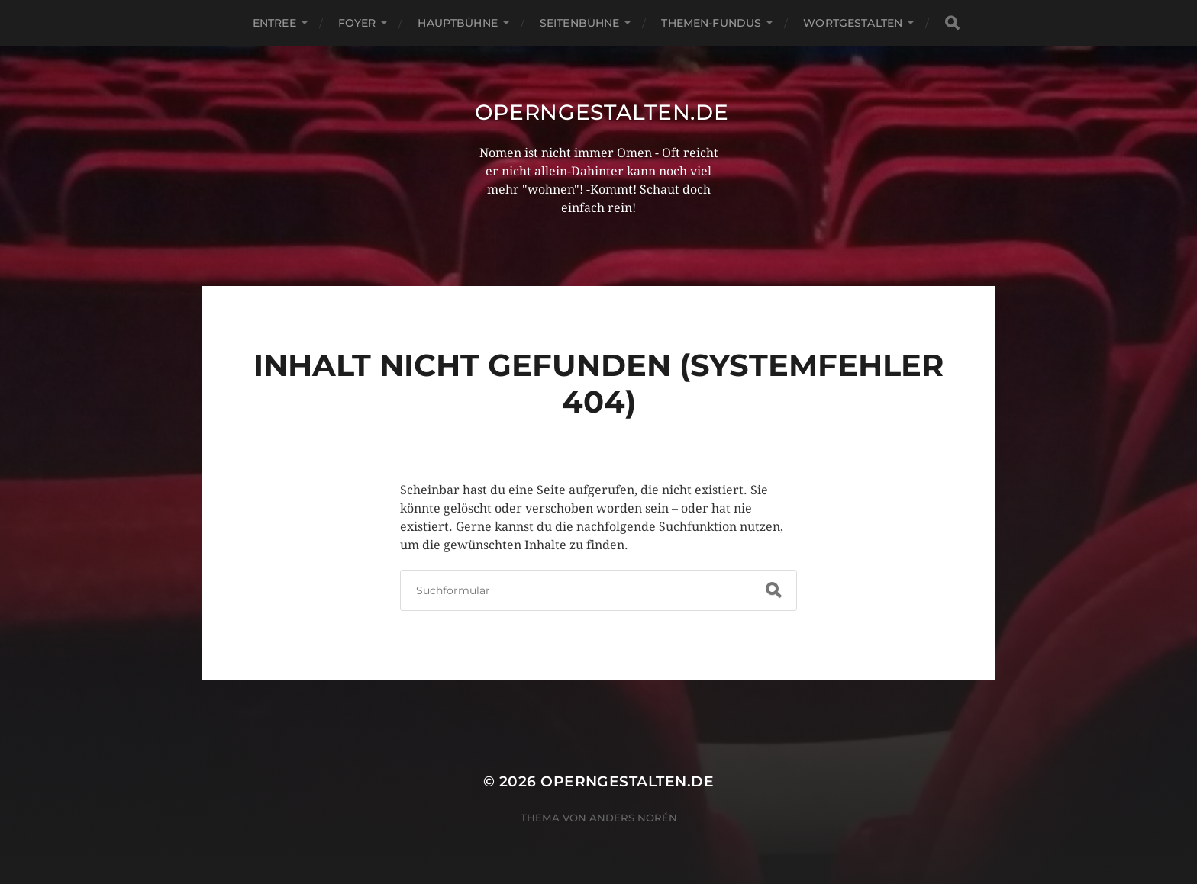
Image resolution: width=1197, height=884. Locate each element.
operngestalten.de (602, 112)
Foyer (357, 23)
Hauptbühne (457, 23)
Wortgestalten (852, 23)
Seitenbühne (580, 23)
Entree (274, 23)
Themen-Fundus (711, 23)
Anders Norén (633, 818)
